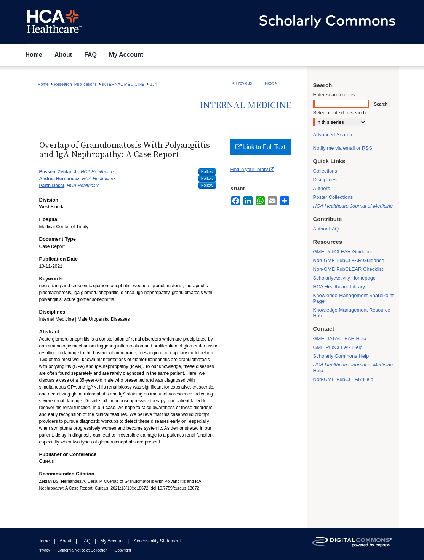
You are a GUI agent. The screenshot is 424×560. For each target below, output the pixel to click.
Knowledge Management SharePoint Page (353, 298)
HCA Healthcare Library (339, 287)
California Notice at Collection (82, 550)
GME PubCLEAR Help (338, 347)
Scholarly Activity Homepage (344, 278)
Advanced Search (332, 135)
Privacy (44, 550)
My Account (112, 541)
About (65, 541)
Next (269, 83)
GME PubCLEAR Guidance (343, 251)
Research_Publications (75, 84)
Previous (244, 83)
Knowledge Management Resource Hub (351, 312)
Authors (321, 188)
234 (153, 84)
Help (353, 367)
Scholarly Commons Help (341, 356)
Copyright (123, 550)
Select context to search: (340, 112)
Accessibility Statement (157, 541)
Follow (207, 171)
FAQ (85, 541)
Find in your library (252, 169)
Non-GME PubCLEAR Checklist (348, 269)
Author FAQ (326, 229)
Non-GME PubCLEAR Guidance (348, 260)
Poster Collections (333, 197)
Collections (325, 171)
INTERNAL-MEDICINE (123, 84)
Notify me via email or (342, 148)
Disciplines (325, 179)
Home (43, 84)
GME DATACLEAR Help (339, 338)
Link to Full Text (260, 147)
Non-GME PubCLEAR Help (343, 379)
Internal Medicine (245, 105)
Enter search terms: (334, 95)
